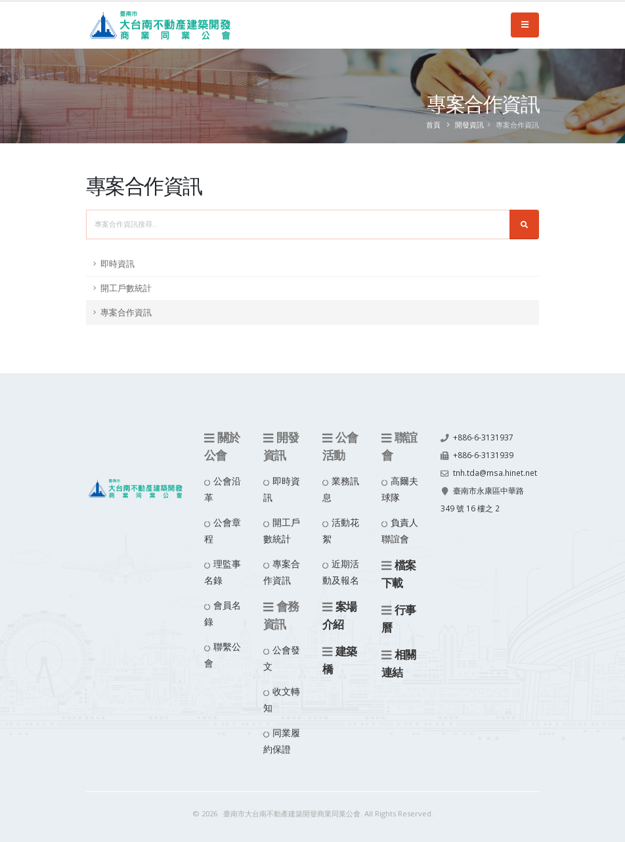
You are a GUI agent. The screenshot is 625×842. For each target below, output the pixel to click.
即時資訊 (117, 263)
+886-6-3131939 (483, 453)
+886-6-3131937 (483, 436)
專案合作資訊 (126, 312)
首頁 (433, 124)
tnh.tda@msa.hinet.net (485, 488)
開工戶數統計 (126, 288)
